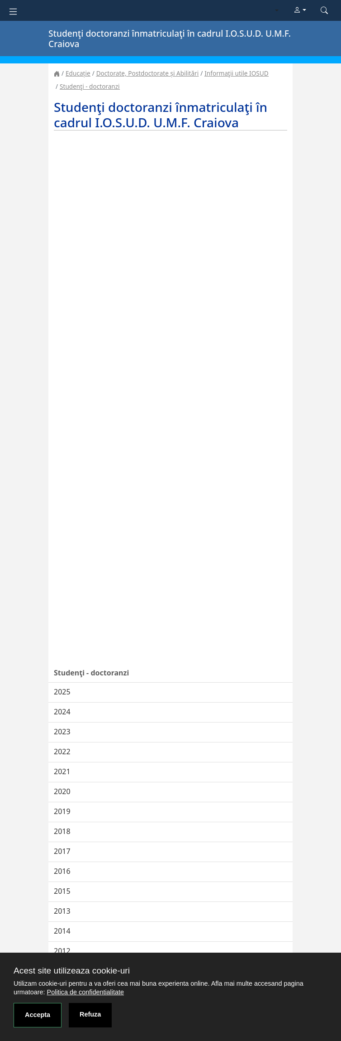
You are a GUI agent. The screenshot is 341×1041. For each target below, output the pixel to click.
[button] (299, 10)
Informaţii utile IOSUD (236, 73)
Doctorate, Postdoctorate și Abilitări (147, 73)
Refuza (90, 1014)
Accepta (37, 1014)
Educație (78, 73)
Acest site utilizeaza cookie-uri (72, 970)
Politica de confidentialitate (85, 992)
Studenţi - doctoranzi (90, 86)
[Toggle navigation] (13, 10)
